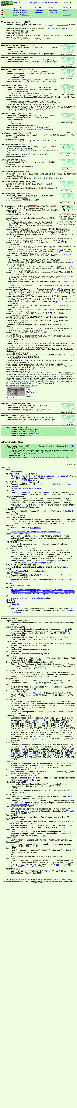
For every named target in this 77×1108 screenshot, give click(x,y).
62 (54, 104)
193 (16, 753)
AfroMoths (40, 28)
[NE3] (23, 32)
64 (68, 355)
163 (12, 732)
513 (33, 708)
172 (12, 734)
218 (54, 218)
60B (68, 633)
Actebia (24, 12)
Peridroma (38, 10)
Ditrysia (44, 3)
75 (71, 720)
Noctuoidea (53, 3)
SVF (27, 435)
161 (47, 730)
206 (57, 349)
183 (21, 739)
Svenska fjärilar (17, 598)
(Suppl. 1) (24, 374)
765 (39, 865)
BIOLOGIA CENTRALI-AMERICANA (26, 488)
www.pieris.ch (35, 528)
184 (49, 739)
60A (64, 633)
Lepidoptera (33, 3)
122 (56, 235)
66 (10, 224)
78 (55, 683)
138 (65, 765)
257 (23, 755)
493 (23, 865)
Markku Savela (66, 879)
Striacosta (25, 15)
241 (70, 753)
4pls (44, 836)
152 (22, 728)
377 (15, 708)
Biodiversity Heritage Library (22, 492)
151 (61, 726)
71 (61, 250)
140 (61, 724)
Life (16, 3)
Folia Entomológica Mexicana (62, 592)
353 (68, 757)
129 (72, 749)
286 (67, 457)
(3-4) (38, 93)
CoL (46, 28)
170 (43, 732)
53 (65, 97)
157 (53, 728)
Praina (24, 10)
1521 (32, 867)
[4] (42, 210)
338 (68, 272)
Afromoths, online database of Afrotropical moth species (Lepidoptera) (39, 476)
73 (59, 255)
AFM (39, 383)
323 (62, 242)
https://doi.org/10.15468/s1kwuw (24, 480)
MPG (16, 381)
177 (39, 734)
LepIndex (32, 28)
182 (57, 736)
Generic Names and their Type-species (55, 575)
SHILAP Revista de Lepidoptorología (26, 590)
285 (9, 152)
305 (12, 757)
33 (43, 747)
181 (34, 736)
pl (30, 846)
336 (18, 149)
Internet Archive (48, 492)
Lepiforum (15, 544)
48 (66, 366)
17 (28, 747)
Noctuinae (5, 6)
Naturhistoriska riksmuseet (35, 598)
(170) (23, 805)
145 (26, 751)
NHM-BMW (66, 28)
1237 (13, 867)
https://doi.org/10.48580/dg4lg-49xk (36, 563)
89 (57, 321)
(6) (50, 97)
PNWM (32, 383)
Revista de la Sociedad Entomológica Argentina (30, 594)
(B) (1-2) (48, 174)
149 (20, 792)
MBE (24, 383)
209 (34, 753)
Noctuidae (65, 3)
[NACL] (23, 34)
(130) (35, 95)
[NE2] (16, 28)
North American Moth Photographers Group (28, 571)
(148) (25, 378)
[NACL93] (24, 30)
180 (69, 734)
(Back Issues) (40, 532)
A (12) (59, 336)
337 (69, 263)
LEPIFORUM (70, 381)
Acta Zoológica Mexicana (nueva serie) (58, 590)
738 (72, 281)
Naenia (15, 12)
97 (64, 722)
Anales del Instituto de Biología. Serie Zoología (30, 592)
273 (41, 755)
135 (30, 724)
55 (45, 683)
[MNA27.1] (29, 35)
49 (58, 747)
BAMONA (48, 383)
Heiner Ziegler (14, 383)
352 (45, 332)
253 (69, 863)
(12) (48, 321)
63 (28, 362)
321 (30, 757)
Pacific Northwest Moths (21, 586)
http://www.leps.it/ (61, 567)
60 (9, 91)
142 (30, 726)
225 (52, 753)
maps (71, 54)
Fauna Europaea (18, 515)
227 (50, 25)
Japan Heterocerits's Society (22, 532)
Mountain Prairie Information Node (57, 484)
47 (58, 633)
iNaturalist (55, 28)
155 (34, 720)
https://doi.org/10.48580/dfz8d (27, 507)
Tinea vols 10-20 (54, 532)
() (53, 10)
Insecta (23, 3)
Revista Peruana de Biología (62, 594)
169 (58, 289)
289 (58, 755)
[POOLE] (25, 39)
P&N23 (25, 28)
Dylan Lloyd (17, 398)
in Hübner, (48, 446)
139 (73, 446)
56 (65, 817)
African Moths (16, 472)
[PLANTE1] (18, 37)
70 (56, 302)
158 (16, 730)
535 (68, 324)
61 (15, 625)
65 (46, 93)
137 (62, 705)
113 (55, 749)
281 (59, 360)
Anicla (15, 10)
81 (56, 210)
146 (72, 336)
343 (69, 135)
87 (35, 722)
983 (57, 865)
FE (32, 30)
